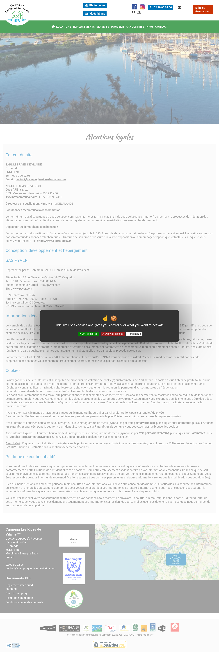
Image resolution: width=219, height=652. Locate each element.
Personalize (134, 334)
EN (139, 14)
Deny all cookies (112, 334)
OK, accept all (88, 334)
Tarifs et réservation (201, 11)
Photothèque (95, 7)
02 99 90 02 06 (160, 9)
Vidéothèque (95, 15)
